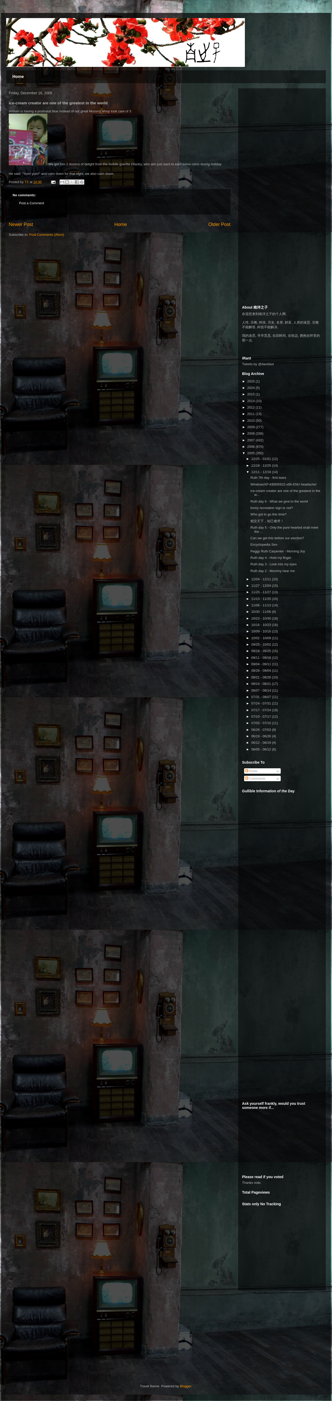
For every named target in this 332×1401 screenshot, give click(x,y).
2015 (251, 394)
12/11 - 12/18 (261, 472)
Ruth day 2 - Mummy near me (272, 571)
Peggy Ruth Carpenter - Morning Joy (277, 551)
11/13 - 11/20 (261, 599)
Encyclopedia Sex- (264, 544)
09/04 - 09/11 (261, 664)
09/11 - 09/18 (261, 658)
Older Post (219, 224)
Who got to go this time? (268, 514)
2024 (251, 388)
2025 (251, 381)
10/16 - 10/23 (261, 625)
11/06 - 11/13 (261, 605)
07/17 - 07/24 (261, 710)
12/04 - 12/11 (261, 579)
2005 (251, 453)
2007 (251, 440)
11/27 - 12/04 (261, 586)
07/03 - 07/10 (261, 723)
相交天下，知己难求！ (267, 521)
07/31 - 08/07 (261, 697)
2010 (251, 420)
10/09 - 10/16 (261, 631)
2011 (251, 414)
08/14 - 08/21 (261, 684)
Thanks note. (251, 1183)
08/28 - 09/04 (261, 670)
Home (18, 76)
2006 (251, 447)
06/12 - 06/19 (261, 743)
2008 (251, 433)
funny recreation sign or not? (271, 508)
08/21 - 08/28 (261, 677)
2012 (251, 407)
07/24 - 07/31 (261, 703)
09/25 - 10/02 (261, 644)
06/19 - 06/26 (261, 736)
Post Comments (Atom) (46, 235)
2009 (251, 427)
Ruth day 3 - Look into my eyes (273, 564)
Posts (251, 771)
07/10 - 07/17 (261, 716)
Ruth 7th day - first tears (268, 478)
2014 (251, 401)
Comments (255, 778)
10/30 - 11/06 (261, 612)
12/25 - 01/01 (261, 459)
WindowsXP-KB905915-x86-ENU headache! (283, 484)
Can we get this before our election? (277, 538)
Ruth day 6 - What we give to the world (279, 501)
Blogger (185, 1386)
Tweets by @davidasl (258, 364)
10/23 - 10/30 (261, 618)
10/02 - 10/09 (261, 638)
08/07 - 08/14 (261, 690)
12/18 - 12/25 (261, 465)
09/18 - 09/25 (261, 651)
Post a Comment (31, 203)
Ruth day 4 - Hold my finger (270, 558)
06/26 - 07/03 (261, 730)
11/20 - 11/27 (261, 592)
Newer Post (21, 224)
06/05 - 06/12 (261, 749)
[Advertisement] (280, 124)
